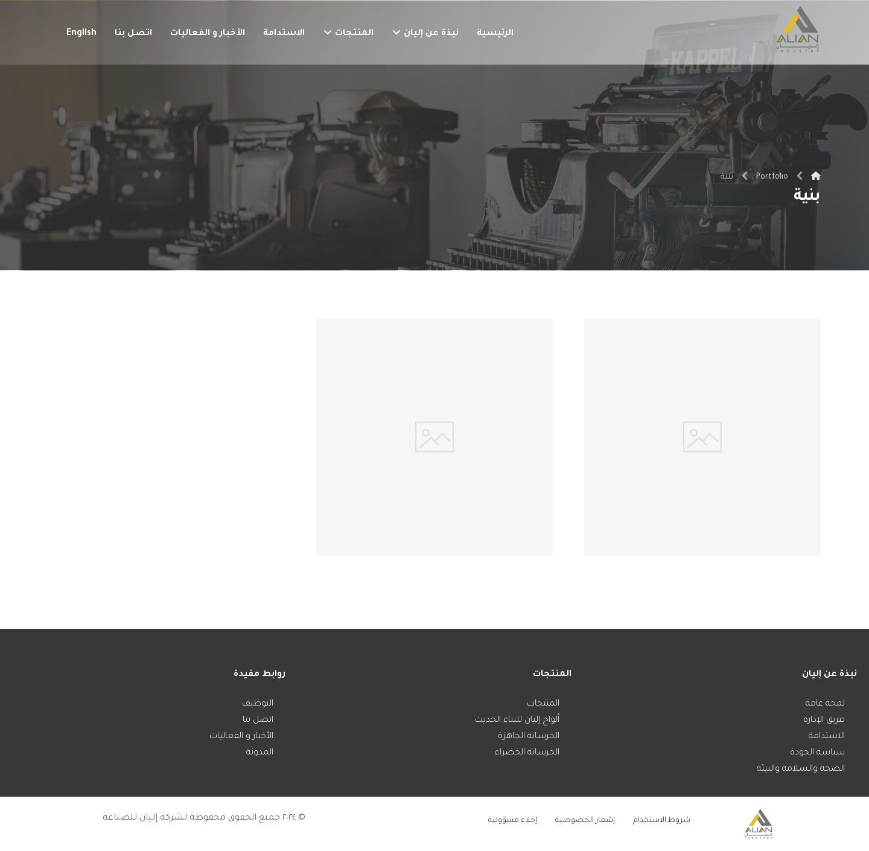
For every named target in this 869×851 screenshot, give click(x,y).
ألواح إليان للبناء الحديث (517, 720)
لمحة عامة (825, 704)
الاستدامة (827, 737)
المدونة (259, 753)
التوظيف (257, 704)
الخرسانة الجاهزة (528, 737)
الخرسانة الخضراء (527, 753)
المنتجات (543, 704)
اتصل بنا (258, 720)
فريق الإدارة (824, 720)
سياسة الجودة (817, 753)
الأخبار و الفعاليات (241, 737)
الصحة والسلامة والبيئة (801, 769)
